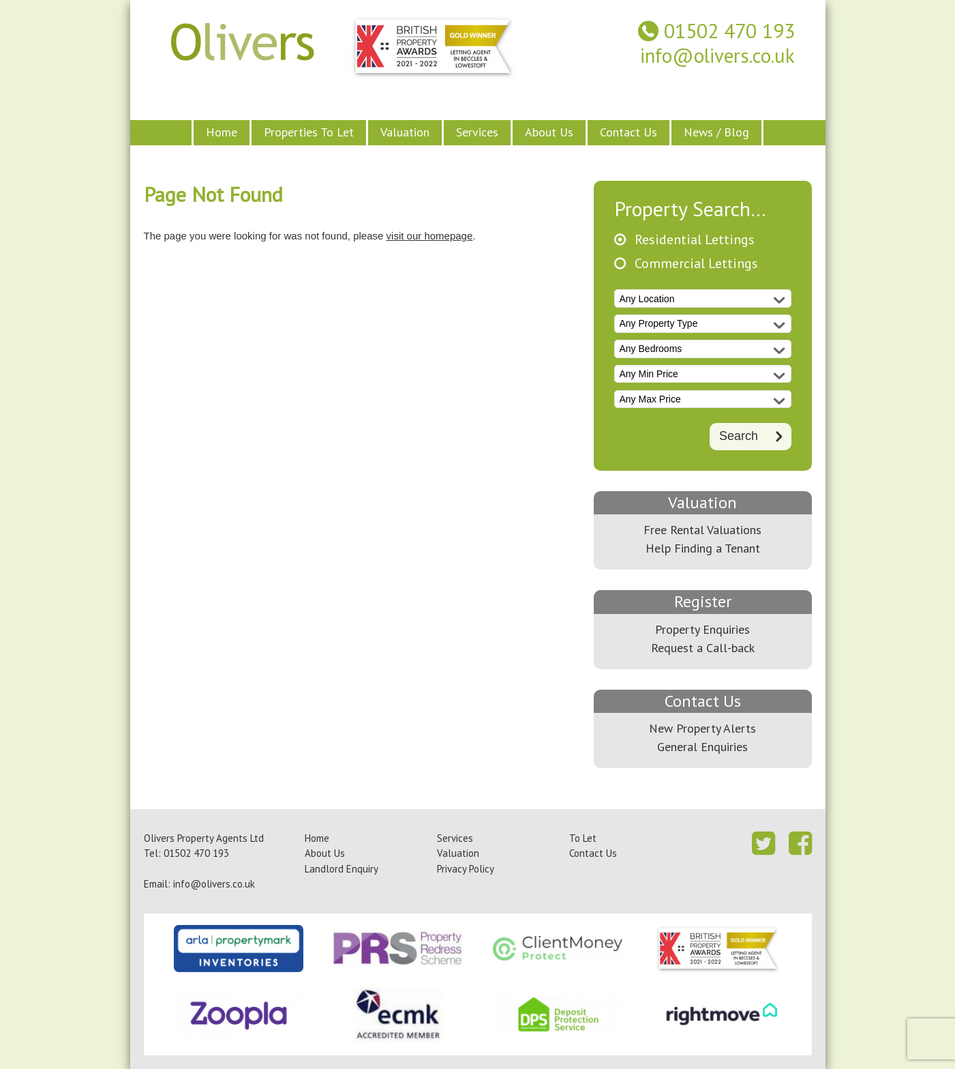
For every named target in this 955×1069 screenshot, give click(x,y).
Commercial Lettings (696, 264)
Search (738, 435)
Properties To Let (309, 132)
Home (221, 132)
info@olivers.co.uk (717, 55)
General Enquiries (702, 747)
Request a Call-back (703, 648)
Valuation (404, 132)
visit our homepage (429, 235)
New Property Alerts (702, 728)
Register (702, 601)
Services (477, 132)
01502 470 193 (729, 31)
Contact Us (628, 132)
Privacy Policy (465, 868)
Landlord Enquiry (341, 868)
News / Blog (716, 132)
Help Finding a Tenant (703, 548)
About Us (549, 132)
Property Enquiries (702, 629)
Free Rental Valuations (702, 530)
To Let (582, 838)
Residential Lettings (695, 240)
